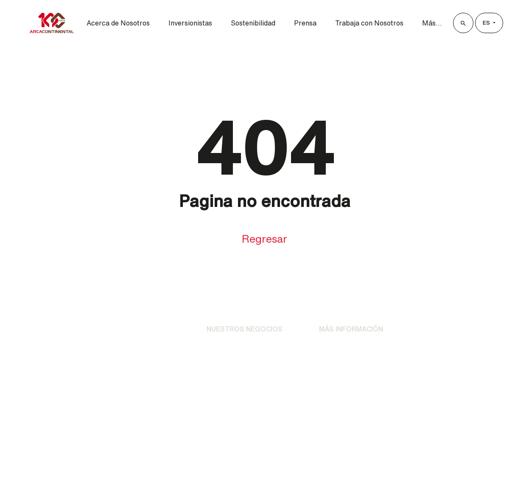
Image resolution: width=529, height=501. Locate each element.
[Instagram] (240, 434)
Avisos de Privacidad (351, 347)
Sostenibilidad (253, 23)
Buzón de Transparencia (466, 379)
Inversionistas (190, 23)
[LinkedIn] (289, 434)
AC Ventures (226, 398)
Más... (432, 23)
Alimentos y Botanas (239, 364)
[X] (265, 434)
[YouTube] (314, 434)
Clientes (443, 333)
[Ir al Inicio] (48, 334)
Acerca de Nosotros (118, 23)
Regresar (264, 238)
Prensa (305, 23)
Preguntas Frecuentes (354, 381)
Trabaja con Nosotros (369, 23)
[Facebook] (215, 434)
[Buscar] (463, 23)
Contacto (333, 364)
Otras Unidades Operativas (249, 381)
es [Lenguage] (487, 22)
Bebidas (219, 347)
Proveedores (452, 356)
